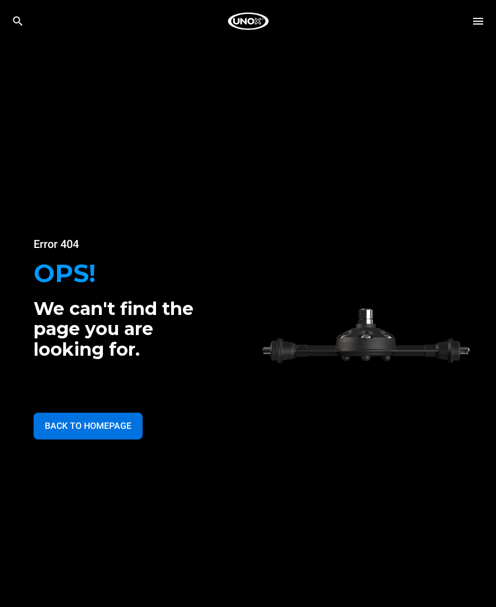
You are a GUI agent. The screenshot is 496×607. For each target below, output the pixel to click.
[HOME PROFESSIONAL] (248, 21)
